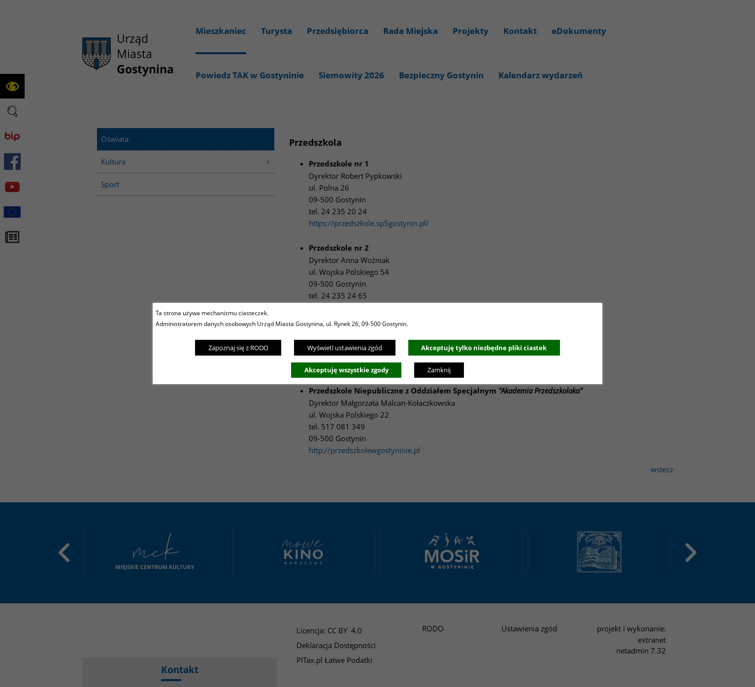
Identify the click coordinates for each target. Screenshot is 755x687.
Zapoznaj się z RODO (238, 347)
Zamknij (439, 369)
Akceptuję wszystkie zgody (346, 369)
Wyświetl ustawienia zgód (344, 347)
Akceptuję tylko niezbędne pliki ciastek (484, 347)
